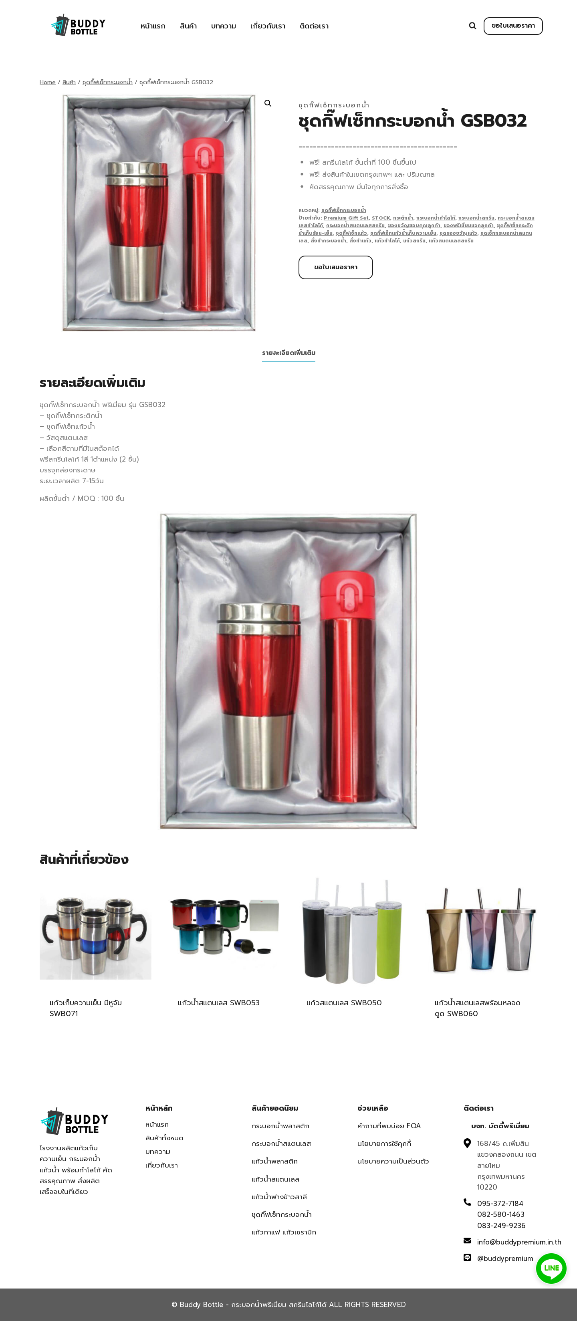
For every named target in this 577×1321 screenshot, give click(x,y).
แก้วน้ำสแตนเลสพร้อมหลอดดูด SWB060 (478, 1008)
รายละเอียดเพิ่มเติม (288, 352)
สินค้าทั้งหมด (164, 1138)
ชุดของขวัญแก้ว (458, 233)
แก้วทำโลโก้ (387, 240)
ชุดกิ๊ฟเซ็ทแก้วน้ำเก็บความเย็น (403, 233)
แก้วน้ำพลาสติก (275, 1161)
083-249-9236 (501, 1225)
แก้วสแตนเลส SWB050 (344, 1002)
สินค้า (188, 26)
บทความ (223, 26)
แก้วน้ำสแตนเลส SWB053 (219, 1002)
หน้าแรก (153, 26)
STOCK (381, 218)
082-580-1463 (501, 1214)
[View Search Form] (473, 26)
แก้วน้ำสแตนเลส (275, 1179)
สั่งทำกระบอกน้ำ (328, 240)
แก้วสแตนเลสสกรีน (451, 240)
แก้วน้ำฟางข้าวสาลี (279, 1197)
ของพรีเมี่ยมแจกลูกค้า (469, 225)
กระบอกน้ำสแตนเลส (281, 1143)
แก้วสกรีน (414, 240)
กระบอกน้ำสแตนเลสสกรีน (355, 225)
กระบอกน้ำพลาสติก (280, 1126)
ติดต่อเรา (314, 26)
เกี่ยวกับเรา (267, 26)
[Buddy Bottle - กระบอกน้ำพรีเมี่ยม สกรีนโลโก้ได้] (79, 25)
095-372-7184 (500, 1203)
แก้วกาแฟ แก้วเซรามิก (284, 1232)
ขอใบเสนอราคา (513, 25)
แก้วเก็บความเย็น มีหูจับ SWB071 (86, 1008)
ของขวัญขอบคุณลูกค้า (414, 225)
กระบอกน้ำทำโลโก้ (435, 218)
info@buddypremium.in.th (519, 1242)
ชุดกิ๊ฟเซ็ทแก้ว (351, 233)
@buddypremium (505, 1258)
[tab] (288, 354)
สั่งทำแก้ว (360, 240)
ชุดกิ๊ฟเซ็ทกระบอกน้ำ (334, 105)
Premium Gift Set (346, 218)
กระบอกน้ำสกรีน (476, 218)
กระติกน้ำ (403, 218)
